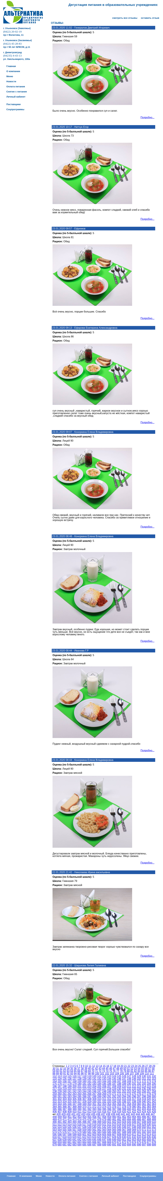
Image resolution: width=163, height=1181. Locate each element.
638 (59, 1139)
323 (59, 1101)
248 (104, 1091)
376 (114, 1106)
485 (134, 1119)
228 (109, 1088)
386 (59, 1109)
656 (149, 1139)
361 (144, 1104)
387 (64, 1109)
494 (74, 1122)
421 (129, 1111)
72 (100, 1071)
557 (74, 1129)
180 (79, 1083)
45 (107, 1068)
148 (129, 1078)
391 (84, 1109)
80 (128, 1071)
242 (74, 1091)
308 (89, 1099)
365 (59, 1106)
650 (119, 1139)
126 (124, 1076)
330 (94, 1101)
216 (154, 1086)
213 (139, 1086)
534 (64, 1127)
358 (129, 1104)
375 (109, 1106)
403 (144, 1109)
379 (129, 1106)
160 (84, 1081)
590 (134, 1132)
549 (139, 1127)
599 (74, 1134)
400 (129, 1109)
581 (89, 1132)
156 (64, 1081)
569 (134, 1129)
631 (129, 1137)
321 (154, 1099)
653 (134, 1139)
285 (79, 1096)
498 (94, 1122)
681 (64, 1144)
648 (109, 1139)
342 (154, 1101)
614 (149, 1134)
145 (114, 1078)
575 (59, 1132)
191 (134, 1083)
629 (119, 1137)
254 (134, 1091)
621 (79, 1137)
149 (134, 1078)
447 (153, 1114)
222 (79, 1088)
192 (139, 1083)
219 (64, 1088)
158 (74, 1081)
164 (104, 1081)
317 (134, 1099)
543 (109, 1127)
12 (93, 1066)
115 (69, 1076)
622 (84, 1137)
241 (69, 1091)
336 (124, 1101)
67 (82, 1071)
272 (119, 1094)
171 (139, 1081)
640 (69, 1139)
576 (64, 1132)
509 (149, 1122)
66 (78, 1071)
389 (74, 1109)
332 (104, 1101)
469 (55, 1119)
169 (129, 1081)
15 (104, 1066)
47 (114, 1068)
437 (103, 1114)
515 (74, 1124)
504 (124, 1122)
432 (78, 1114)
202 (84, 1086)
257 (149, 1091)
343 (55, 1104)
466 (144, 1116)
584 (104, 1132)
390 (79, 1109)
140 (89, 1078)
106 (127, 1073)
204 (94, 1086)
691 (114, 1144)
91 (64, 1073)
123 (109, 1076)
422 (134, 1111)
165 (109, 1081)
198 (64, 1086)
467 (149, 1116)
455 (89, 1116)
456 (94, 1116)
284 (74, 1096)
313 (114, 1099)
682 (69, 1144)
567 (124, 1129)
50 (124, 1068)
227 (104, 1088)
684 (79, 1144)
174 (154, 1081)
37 (78, 1068)
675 (139, 1142)
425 (149, 1111)
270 (109, 1094)
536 (74, 1127)
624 (94, 1137)
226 (99, 1088)
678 (154, 1142)
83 (139, 1071)
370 (84, 1106)
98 (89, 1073)
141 (94, 1078)
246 (94, 1091)
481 (114, 1119)
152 (149, 1078)
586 (114, 1132)
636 (154, 1137)
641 (74, 1139)
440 (118, 1114)
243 (79, 1091)
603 (94, 1134)
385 (55, 1109)
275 (134, 1094)
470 (59, 1119)
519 (94, 1124)
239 (59, 1091)
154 (55, 1081)
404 (149, 1109)
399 (124, 1109)
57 (149, 1068)
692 (119, 1144)
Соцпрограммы (148, 1176)
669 (109, 1142)
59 (54, 1071)
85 (146, 1071)
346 (69, 1104)
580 (84, 1132)
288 (94, 1096)
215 (149, 1086)
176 (59, 1083)
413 (89, 1111)
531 (154, 1124)
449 (59, 1116)
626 (104, 1137)
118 (84, 1076)
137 (74, 1078)
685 (84, 1144)
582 (94, 1132)
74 (107, 1071)
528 (139, 1124)
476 (89, 1119)
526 (129, 1124)
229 (114, 1088)
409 (69, 1111)
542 (104, 1127)
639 (64, 1139)
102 (107, 1073)
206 (104, 1086)
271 (114, 1094)
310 (99, 1099)
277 (144, 1094)
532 (55, 1127)
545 (119, 1127)
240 (64, 1091)
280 (55, 1096)
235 (144, 1088)
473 (74, 1119)
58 (153, 1068)
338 (134, 1101)
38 (82, 1068)
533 (59, 1127)
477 (94, 1119)
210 (124, 1086)
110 (147, 1073)
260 (59, 1094)
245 (89, 1091)
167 (119, 1081)
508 (144, 1122)
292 (114, 1096)
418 (114, 1111)
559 (84, 1129)
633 (139, 1137)
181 (84, 1083)
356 (119, 1104)
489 (154, 1119)
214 (144, 1086)
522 (109, 1124)
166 (114, 1081)
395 (104, 1109)
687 (94, 1144)
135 (64, 1078)
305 (74, 1099)
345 (64, 1104)
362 (149, 1104)
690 (109, 1144)
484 (129, 1119)
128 (134, 1076)
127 (129, 1076)
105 (122, 1073)
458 (104, 1116)
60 (57, 1071)
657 (154, 1139)
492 (64, 1122)
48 (117, 1068)
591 (139, 1132)
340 (144, 1101)
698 (149, 1144)
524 (119, 1124)
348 (79, 1104)
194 (149, 1083)
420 (124, 1111)
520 (99, 1124)
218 (59, 1088)
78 (121, 1071)
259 (55, 1094)
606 (109, 1134)
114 (64, 1076)
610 (129, 1134)
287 (89, 1096)
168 (124, 1081)
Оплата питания (66, 1176)
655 (144, 1139)
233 (134, 1088)
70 (93, 1071)
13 (97, 1066)
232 (129, 1088)
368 (74, 1106)
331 (99, 1101)
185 (104, 1083)
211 (129, 1086)
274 (129, 1094)
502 (114, 1122)
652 (129, 1139)
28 (150, 1066)
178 (69, 1083)
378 (124, 1106)
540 (94, 1127)
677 (149, 1142)
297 (139, 1096)
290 (104, 1096)
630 (124, 1137)
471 (64, 1119)
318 (139, 1099)
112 (55, 1076)
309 (94, 1099)
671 (119, 1142)
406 (55, 1111)
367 (69, 1106)
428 (58, 1114)
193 (144, 1083)
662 (74, 1142)
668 (104, 1142)
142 (99, 1078)
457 (99, 1116)
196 (55, 1086)
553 (55, 1129)
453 (79, 1116)
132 (154, 1076)
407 (59, 1111)
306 (79, 1099)
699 (154, 1144)
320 (149, 1099)
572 (149, 1129)
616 (55, 1137)
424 (144, 1111)
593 (149, 1132)
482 (119, 1119)
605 (104, 1134)
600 (79, 1134)
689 (104, 1144)
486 (139, 1119)
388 (69, 1109)
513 (64, 1124)
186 (109, 1083)
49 (121, 1068)
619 (69, 1137)
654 (139, 1139)
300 (154, 1096)
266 (89, 1094)
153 (154, 1078)
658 (55, 1142)
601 (84, 1134)
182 (89, 1083)
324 (64, 1101)
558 (79, 1129)
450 (64, 1116)
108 (137, 1073)
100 (97, 1073)
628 (114, 1137)
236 (149, 1088)
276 (139, 1094)
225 (94, 1088)
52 (132, 1068)
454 (84, 1116)
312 (109, 1099)
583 (99, 1132)
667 (99, 1142)
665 (89, 1142)
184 (99, 1083)
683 (74, 1144)
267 (94, 1094)
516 (79, 1124)
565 (114, 1129)
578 (74, 1132)
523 (114, 1124)
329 (89, 1101)
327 (79, 1101)
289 (99, 1096)
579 (79, 1132)
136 (69, 1078)
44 (103, 1068)
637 (55, 1139)
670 (114, 1142)
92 (68, 1073)
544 (114, 1127)
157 (69, 1081)
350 (89, 1104)
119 (89, 1076)
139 (84, 1078)
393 (94, 1109)
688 (99, 1144)
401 (134, 1109)
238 (55, 1091)
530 (149, 1124)
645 (94, 1139)
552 (154, 1127)
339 (139, 1101)
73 (103, 1071)
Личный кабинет (110, 1176)
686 (89, 1144)
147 (124, 1078)
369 (79, 1106)
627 (109, 1137)
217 (55, 1088)
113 (59, 1076)
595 (55, 1134)
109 (142, 1073)
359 (134, 1104)
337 (129, 1101)
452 (74, 1116)
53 (135, 1068)
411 (79, 1111)
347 (74, 1104)
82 (135, 1071)
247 (99, 1091)
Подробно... (147, 117)
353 (104, 1104)
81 (132, 1071)
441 (123, 1114)
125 (119, 1076)
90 (61, 1073)
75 (110, 1071)
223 (84, 1088)
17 (111, 1066)
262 (69, 1094)
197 (59, 1086)
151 (144, 1078)
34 (68, 1068)
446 (148, 1114)
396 (109, 1109)
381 (139, 1106)
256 (144, 1091)
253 (129, 1091)
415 (99, 1111)
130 (144, 1076)
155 (59, 1081)
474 (79, 1119)
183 (94, 1083)
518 (89, 1124)
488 (149, 1119)
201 (79, 1086)
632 (134, 1137)
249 (109, 1091)
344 (59, 1104)
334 (114, 1101)
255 (139, 1091)
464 (134, 1116)
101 (102, 1073)
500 (104, 1122)
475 (84, 1119)
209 (119, 1086)
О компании (25, 1176)
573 (154, 1129)
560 (89, 1129)
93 (71, 1073)
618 (64, 1137)
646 (99, 1139)
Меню (39, 1176)
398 (119, 1109)
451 (69, 1116)
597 (64, 1134)
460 (114, 1116)
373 (99, 1106)
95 (78, 1073)
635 (149, 1137)
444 (138, 1114)
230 (119, 1088)
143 (104, 1078)
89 (57, 1073)
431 (73, 1114)
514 (69, 1124)
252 (124, 1091)
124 (114, 1076)
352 (99, 1104)
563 (104, 1129)
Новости (50, 1176)
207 (109, 1086)
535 (69, 1127)
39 (85, 1068)
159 (79, 1081)
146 (119, 1078)
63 (68, 1071)
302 (59, 1099)
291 (109, 1096)
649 (114, 1139)
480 (109, 1119)
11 (90, 1066)
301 (55, 1099)
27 (146, 1066)
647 (104, 1139)
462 (124, 1116)
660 (64, 1142)
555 (64, 1129)
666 (94, 1142)
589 (129, 1132)
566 (119, 1129)
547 (129, 1127)
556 (69, 1129)
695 (134, 1144)
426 (154, 1111)
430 (68, 1114)
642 (79, 1139)
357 (124, 1104)
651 (124, 1139)
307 (84, 1099)
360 (139, 1104)
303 (64, 1099)
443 (133, 1114)
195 (154, 1083)
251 (119, 1091)
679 (55, 1144)
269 (104, 1094)
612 (139, 1134)
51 (128, 1068)
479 (104, 1119)
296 (134, 1096)
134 (59, 1078)
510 (154, 1122)
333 (109, 1101)
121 (99, 1076)
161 (89, 1081)
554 (59, 1129)
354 (109, 1104)
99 (93, 1073)
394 (99, 1109)
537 (79, 1127)
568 (129, 1129)
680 (59, 1144)
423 (139, 1111)
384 (154, 1106)
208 (114, 1086)
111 (152, 1073)
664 (84, 1142)
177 (64, 1083)
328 (84, 1101)
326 (74, 1101)
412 (84, 1111)
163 (99, 1081)
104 (117, 1073)
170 (134, 1081)
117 (79, 1076)
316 (129, 1099)
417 (109, 1111)
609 (124, 1134)
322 (55, 1101)
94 (75, 1073)
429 (63, 1114)
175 (55, 1083)
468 (154, 1116)
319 (144, 1099)
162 (94, 1081)
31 (57, 1068)
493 (69, 1122)
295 (129, 1096)
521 (104, 1124)
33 (64, 1068)
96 (82, 1073)
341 (149, 1101)
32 (61, 1068)
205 (99, 1086)
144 (109, 1078)
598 (69, 1134)
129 (139, 1076)
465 (139, 1116)
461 (119, 1116)
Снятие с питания (88, 1176)
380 (134, 1106)
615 (154, 1134)
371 (89, 1106)
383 (149, 1106)
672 (124, 1142)
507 (139, 1122)
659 (59, 1142)
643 (84, 1139)
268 (99, 1094)
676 (144, 1142)
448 (55, 1116)
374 (104, 1106)
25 (139, 1066)
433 (83, 1114)
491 (59, 1122)
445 (143, 1114)
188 (119, 1083)
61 (61, 1071)
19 (118, 1066)
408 (64, 1111)
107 (132, 1073)
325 (69, 1101)
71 (96, 1071)
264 (79, 1094)
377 (119, 1106)
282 (64, 1096)
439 (113, 1114)
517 (84, 1124)
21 (125, 1066)
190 (129, 1083)
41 (93, 1068)
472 (69, 1119)
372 (94, 1106)
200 (74, 1086)
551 (149, 1127)
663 (79, 1142)
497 (89, 1122)
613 (144, 1134)
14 (100, 1066)
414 (94, 1111)
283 (69, 1096)
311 (104, 1099)
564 (109, 1129)
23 (132, 1066)
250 (114, 1091)
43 (100, 1068)
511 (55, 1124)
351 (94, 1104)
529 (144, 1124)
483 (124, 1119)
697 (144, 1144)
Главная (11, 1176)
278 (149, 1094)
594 (154, 1132)
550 (144, 1127)
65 (75, 1071)
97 (85, 1073)
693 (124, 1144)
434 (88, 1114)
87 (153, 1071)
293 (119, 1096)
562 (99, 1129)
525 (124, 1124)
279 (154, 1094)
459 (109, 1116)
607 (114, 1134)
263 (74, 1094)
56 (146, 1068)
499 (99, 1122)
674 (134, 1142)
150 (139, 1078)
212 (134, 1086)
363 (154, 1104)
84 (142, 1071)
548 (134, 1127)
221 (74, 1088)
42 (96, 1068)
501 (109, 1122)
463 (129, 1116)
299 (149, 1096)
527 (134, 1124)
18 (114, 1066)
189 (124, 1083)
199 (69, 1086)
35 (71, 1068)
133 (55, 1078)
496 (84, 1122)
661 (69, 1142)
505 (129, 1122)
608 (119, 1134)
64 (71, 1071)
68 (85, 1071)
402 (139, 1109)
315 (124, 1099)
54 (139, 1068)
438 (108, 1114)
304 (69, 1099)
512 (59, 1124)
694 (129, 1144)
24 (136, 1066)
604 (99, 1134)
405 (154, 1109)
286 (84, 1096)
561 (94, 1129)
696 (139, 1144)
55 (142, 1068)
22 (129, 1066)
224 (89, 1088)
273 (124, 1094)
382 (144, 1106)
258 (154, 1091)
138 (79, 1078)
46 (110, 1068)
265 (84, 1094)
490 (55, 1122)
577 (69, 1132)
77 (117, 1071)
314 (119, 1099)
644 (89, 1139)
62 (64, 1071)
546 (124, 1127)
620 (74, 1137)
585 (109, 1132)
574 (55, 1132)
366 (64, 1106)
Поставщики (129, 1176)
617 (59, 1137)
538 (84, 1127)
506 (134, 1122)
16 (107, 1066)
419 (119, 1111)
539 (89, 1127)
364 (55, 1106)
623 (89, 1137)
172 (144, 1081)
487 (144, 1119)
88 (54, 1073)
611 (134, 1134)
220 (69, 1088)
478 (99, 1119)
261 (64, 1094)
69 (89, 1071)
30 (54, 1068)
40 (89, 1068)
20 (121, 1066)
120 (94, 1076)
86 (149, 1071)
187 (114, 1083)
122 (104, 1076)
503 (119, 1122)
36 (75, 1068)
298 (144, 1096)
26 (143, 1066)
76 (114, 1071)
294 (124, 1096)
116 (74, 1076)
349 (84, 1104)
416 (104, 1111)
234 (139, 1088)
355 (114, 1104)
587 (119, 1132)
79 (124, 1071)
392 (89, 1109)
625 (99, 1137)
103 (112, 1073)
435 (93, 1114)
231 (124, 1088)
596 (59, 1134)
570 (139, 1129)
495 (79, 1122)
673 (129, 1142)
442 (128, 1114)
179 (74, 1083)
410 (74, 1111)
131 (149, 1076)
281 (59, 1096)
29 (153, 1066)
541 (99, 1127)
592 (144, 1132)
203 (89, 1086)
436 (98, 1114)
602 (89, 1134)
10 (86, 1066)
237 (154, 1088)
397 (114, 1109)
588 (124, 1132)
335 (119, 1101)
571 (144, 1129)
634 (144, 1137)
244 (84, 1091)
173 (149, 1081)
